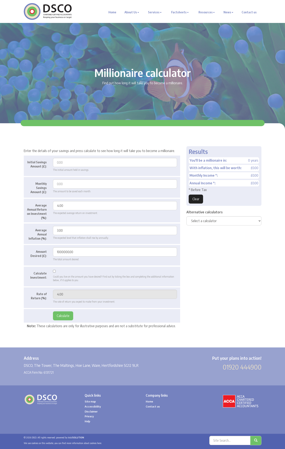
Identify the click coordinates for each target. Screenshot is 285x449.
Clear (195, 199)
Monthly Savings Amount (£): (38, 188)
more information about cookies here (84, 443)
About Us (131, 12)
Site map (90, 401)
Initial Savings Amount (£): (37, 164)
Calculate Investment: (38, 275)
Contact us (249, 12)
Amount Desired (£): (38, 254)
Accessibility (93, 406)
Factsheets (180, 12)
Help (87, 421)
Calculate (63, 316)
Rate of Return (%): (39, 296)
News (228, 12)
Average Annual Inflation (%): (38, 234)
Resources (206, 12)
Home (112, 12)
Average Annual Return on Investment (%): (37, 212)
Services (155, 12)
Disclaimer (91, 411)
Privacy (89, 416)
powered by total (70, 437)
